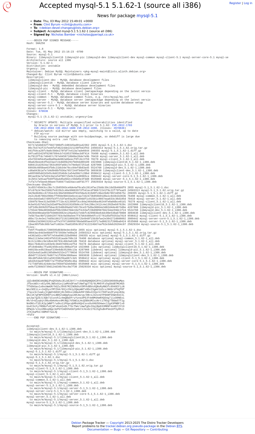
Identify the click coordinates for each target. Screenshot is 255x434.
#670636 (119, 128)
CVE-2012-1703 (122, 125)
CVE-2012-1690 (87, 128)
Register (235, 3)
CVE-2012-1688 (65, 128)
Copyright (117, 422)
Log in (248, 3)
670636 (43, 111)
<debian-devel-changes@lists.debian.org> (69, 28)
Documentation (98, 429)
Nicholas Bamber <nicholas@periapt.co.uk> (82, 34)
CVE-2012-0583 (44, 128)
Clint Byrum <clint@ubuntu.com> (68, 24)
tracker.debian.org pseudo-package (131, 426)
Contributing (159, 429)
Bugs (117, 429)
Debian (76, 422)
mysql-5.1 (147, 15)
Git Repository (135, 429)
